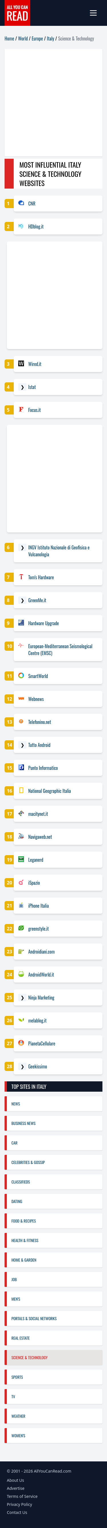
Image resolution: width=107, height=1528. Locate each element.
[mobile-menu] (95, 13)
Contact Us (17, 1512)
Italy (50, 38)
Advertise (16, 1488)
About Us (15, 1480)
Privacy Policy (19, 1504)
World (23, 38)
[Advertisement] (53, 102)
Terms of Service (22, 1496)
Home (9, 38)
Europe (37, 38)
